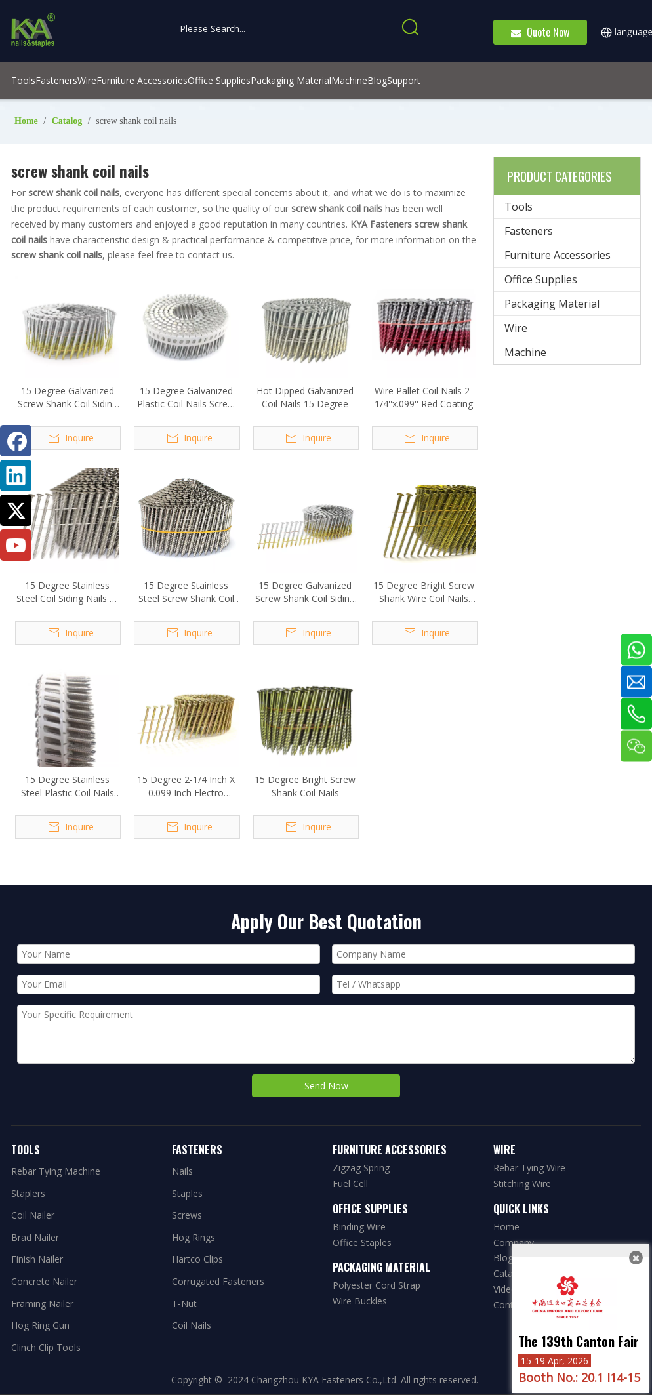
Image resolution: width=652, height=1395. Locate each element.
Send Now (326, 1086)
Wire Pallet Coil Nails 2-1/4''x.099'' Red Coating (424, 397)
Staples (187, 1193)
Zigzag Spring (361, 1168)
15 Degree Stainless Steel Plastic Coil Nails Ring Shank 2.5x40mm (67, 786)
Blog (503, 1257)
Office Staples (362, 1242)
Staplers (28, 1193)
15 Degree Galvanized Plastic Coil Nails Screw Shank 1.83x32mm (186, 397)
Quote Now (540, 32)
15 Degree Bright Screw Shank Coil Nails (305, 786)
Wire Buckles (360, 1301)
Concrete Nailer (44, 1281)
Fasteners (528, 231)
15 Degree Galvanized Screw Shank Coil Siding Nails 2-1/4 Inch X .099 (305, 592)
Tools (518, 206)
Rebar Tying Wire (529, 1168)
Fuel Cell (350, 1183)
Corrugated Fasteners (218, 1281)
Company (513, 1242)
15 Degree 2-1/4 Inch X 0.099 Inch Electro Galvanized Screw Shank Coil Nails (186, 786)
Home (506, 1227)
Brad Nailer (35, 1237)
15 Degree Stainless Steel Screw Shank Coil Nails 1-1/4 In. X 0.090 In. (186, 592)
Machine (525, 352)
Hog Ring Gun (40, 1325)
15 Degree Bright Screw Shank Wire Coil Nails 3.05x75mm (423, 592)
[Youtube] (15, 545)
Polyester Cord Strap (376, 1285)
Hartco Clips (197, 1259)
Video (505, 1289)
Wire (515, 328)
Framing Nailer (42, 1303)
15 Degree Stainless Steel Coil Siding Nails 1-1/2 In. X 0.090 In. (67, 592)
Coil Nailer (32, 1215)
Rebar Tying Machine (55, 1171)
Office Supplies (540, 279)
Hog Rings (193, 1237)
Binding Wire (359, 1227)
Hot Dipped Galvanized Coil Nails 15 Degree (305, 397)
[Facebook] (15, 440)
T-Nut (184, 1303)
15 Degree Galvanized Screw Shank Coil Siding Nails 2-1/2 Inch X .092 (67, 397)
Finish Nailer (37, 1259)
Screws (187, 1215)
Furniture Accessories (557, 255)
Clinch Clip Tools (46, 1347)
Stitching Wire (522, 1183)
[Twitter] (15, 510)
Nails (182, 1171)
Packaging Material (552, 303)
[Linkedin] (15, 475)
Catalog (509, 1273)
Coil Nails (191, 1325)
